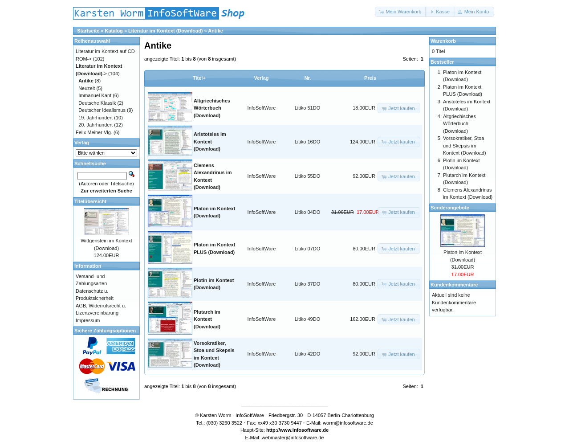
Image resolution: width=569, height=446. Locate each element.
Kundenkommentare (454, 284)
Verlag (261, 78)
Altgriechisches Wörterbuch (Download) (212, 108)
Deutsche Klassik (97, 103)
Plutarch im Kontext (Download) (207, 319)
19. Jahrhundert (95, 117)
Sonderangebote (450, 207)
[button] (401, 12)
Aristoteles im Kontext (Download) (210, 141)
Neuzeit (86, 88)
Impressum (88, 320)
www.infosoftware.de (304, 430)
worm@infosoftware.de (348, 423)
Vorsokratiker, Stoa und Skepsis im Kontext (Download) (464, 145)
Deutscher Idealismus (102, 110)
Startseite (88, 30)
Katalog (114, 30)
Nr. (308, 78)
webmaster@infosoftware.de (293, 437)
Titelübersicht (90, 201)
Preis (370, 78)
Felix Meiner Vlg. (94, 132)
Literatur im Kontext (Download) (165, 30)
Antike (215, 30)
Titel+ (199, 78)
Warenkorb (443, 41)
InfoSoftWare (262, 107)
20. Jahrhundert (95, 124)
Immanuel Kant (94, 95)
